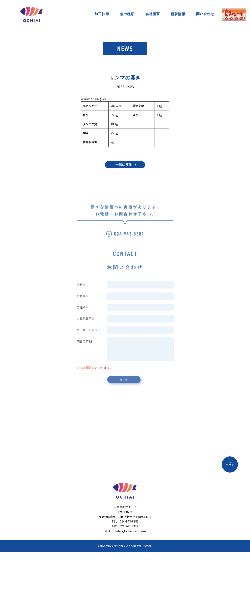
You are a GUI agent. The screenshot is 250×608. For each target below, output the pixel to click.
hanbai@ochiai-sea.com (129, 531)
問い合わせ (205, 14)
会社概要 (152, 14)
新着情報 (178, 14)
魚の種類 (127, 14)
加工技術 (102, 14)
